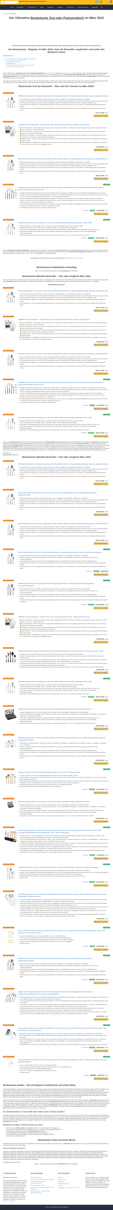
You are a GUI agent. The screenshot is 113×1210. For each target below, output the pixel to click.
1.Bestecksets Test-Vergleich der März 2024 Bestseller (21, 58)
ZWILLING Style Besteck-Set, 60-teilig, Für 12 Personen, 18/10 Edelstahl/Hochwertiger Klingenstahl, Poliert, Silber (55, 223)
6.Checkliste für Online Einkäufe (15, 66)
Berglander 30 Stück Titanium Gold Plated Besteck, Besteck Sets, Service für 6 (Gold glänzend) (49, 772)
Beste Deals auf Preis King (74, 258)
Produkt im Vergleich (9, 1201)
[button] (24, 7)
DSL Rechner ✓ (71, 7)
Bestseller (69, 73)
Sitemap (60, 1177)
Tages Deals (95, 7)
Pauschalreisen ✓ (32, 7)
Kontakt (60, 1185)
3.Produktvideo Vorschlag (13, 62)
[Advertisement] (56, 33)
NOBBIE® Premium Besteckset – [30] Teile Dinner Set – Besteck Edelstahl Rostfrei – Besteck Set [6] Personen (54, 124)
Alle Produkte (21, 7)
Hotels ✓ (42, 7)
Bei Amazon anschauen (101, 115)
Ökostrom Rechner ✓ (83, 7)
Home (12, 7)
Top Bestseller (50, 73)
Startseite (5, 13)
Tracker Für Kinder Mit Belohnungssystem (43, 1179)
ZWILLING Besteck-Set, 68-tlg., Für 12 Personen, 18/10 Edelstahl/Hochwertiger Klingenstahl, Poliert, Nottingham (54, 709)
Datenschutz (61, 1179)
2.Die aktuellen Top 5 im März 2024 (16, 60)
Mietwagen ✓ (51, 7)
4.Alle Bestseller (11, 63)
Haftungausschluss (63, 1183)
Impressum (61, 1181)
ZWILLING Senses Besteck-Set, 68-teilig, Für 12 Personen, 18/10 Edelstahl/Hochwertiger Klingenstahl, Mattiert (54, 801)
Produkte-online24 (30, 253)
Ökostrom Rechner (36, 1177)
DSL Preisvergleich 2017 (38, 1185)
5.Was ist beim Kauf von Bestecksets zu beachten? (20, 65)
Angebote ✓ (60, 7)
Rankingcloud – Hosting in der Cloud (68, 1187)
